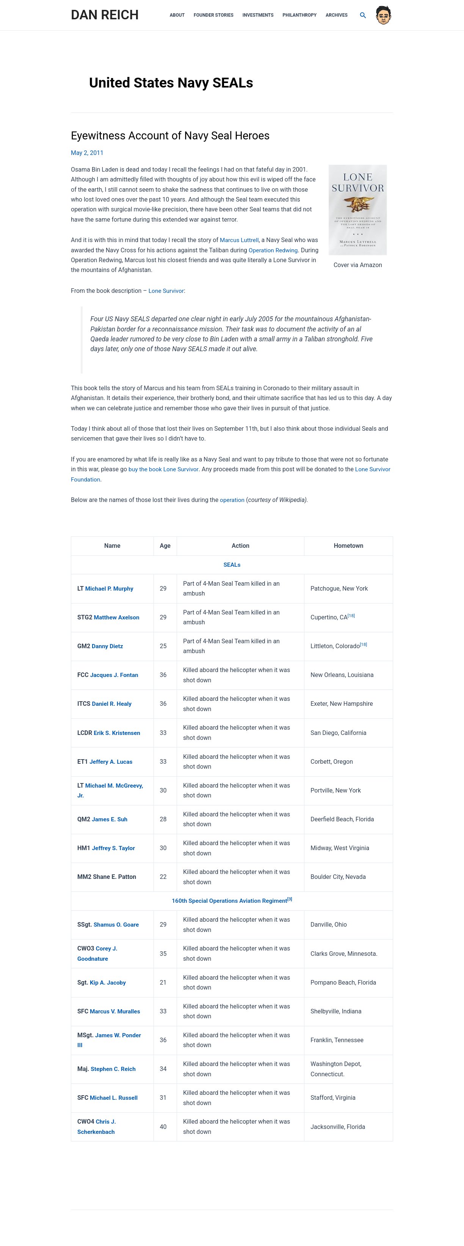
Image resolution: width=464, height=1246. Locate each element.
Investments (258, 15)
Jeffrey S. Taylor (114, 847)
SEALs (232, 564)
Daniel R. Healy (112, 703)
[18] (352, 615)
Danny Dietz (108, 645)
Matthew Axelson (117, 617)
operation (233, 499)
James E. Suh (110, 818)
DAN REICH (105, 15)
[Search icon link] (363, 15)
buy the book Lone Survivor (165, 469)
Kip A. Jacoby (108, 982)
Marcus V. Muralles (116, 1011)
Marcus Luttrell (240, 240)
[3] (291, 899)
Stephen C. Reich (114, 1068)
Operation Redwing (274, 249)
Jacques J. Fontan (115, 674)
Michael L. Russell (115, 1097)
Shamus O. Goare (117, 924)
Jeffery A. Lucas (111, 761)
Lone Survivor (167, 290)
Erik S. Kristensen (118, 732)
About (177, 15)
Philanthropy (300, 15)
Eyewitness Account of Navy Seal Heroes (174, 135)
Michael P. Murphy (110, 588)
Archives (337, 15)
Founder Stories (214, 15)
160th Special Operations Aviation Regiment (229, 900)
